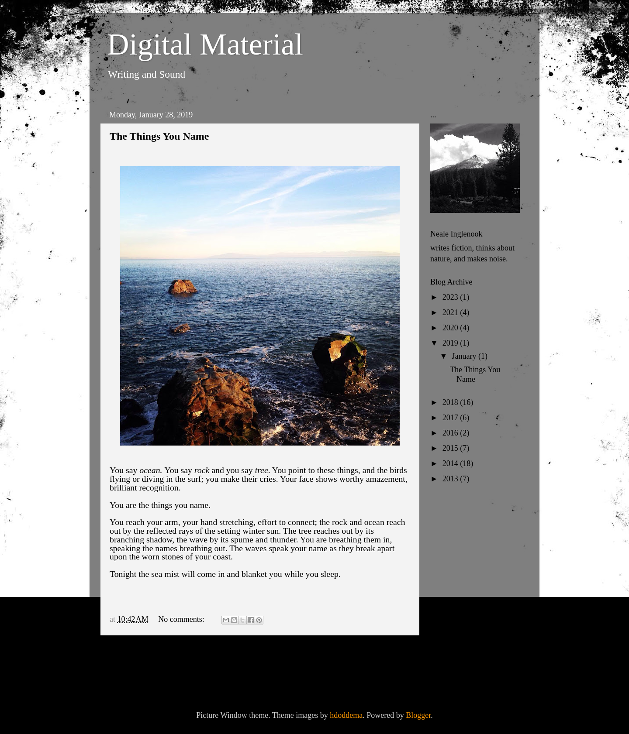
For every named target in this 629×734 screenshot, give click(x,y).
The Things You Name (159, 136)
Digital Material (205, 44)
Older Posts (385, 654)
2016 (451, 433)
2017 (451, 417)
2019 (451, 343)
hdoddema (346, 715)
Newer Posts (137, 654)
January (465, 356)
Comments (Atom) (182, 678)
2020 (451, 327)
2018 (451, 402)
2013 (451, 478)
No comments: (182, 619)
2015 (451, 448)
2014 (451, 463)
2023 (451, 297)
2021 (451, 312)
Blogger (418, 715)
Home (262, 654)
